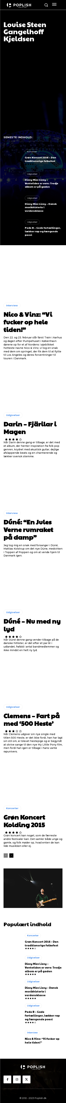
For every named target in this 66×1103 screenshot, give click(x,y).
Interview (12, 305)
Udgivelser (32, 174)
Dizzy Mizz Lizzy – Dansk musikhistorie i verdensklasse (41, 207)
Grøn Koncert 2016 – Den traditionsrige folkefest (40, 159)
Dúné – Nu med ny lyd (32, 625)
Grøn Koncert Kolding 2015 (24, 820)
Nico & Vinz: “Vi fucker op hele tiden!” (28, 322)
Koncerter (32, 151)
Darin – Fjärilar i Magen (30, 427)
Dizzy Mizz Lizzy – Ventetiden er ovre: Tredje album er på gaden (41, 183)
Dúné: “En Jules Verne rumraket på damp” (28, 529)
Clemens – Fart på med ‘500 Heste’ (32, 719)
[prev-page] (6, 855)
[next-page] (11, 855)
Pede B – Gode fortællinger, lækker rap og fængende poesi (43, 231)
